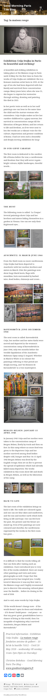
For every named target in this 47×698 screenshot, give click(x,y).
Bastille (6, 686)
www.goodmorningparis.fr (19, 668)
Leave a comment (22, 689)
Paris (10, 689)
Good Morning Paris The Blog (17, 7)
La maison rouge (29, 637)
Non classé (30, 684)
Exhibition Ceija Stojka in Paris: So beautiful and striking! (22, 62)
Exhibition (27, 686)
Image (8, 684)
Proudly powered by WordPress (15, 695)
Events (21, 686)
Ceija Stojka (14, 686)
